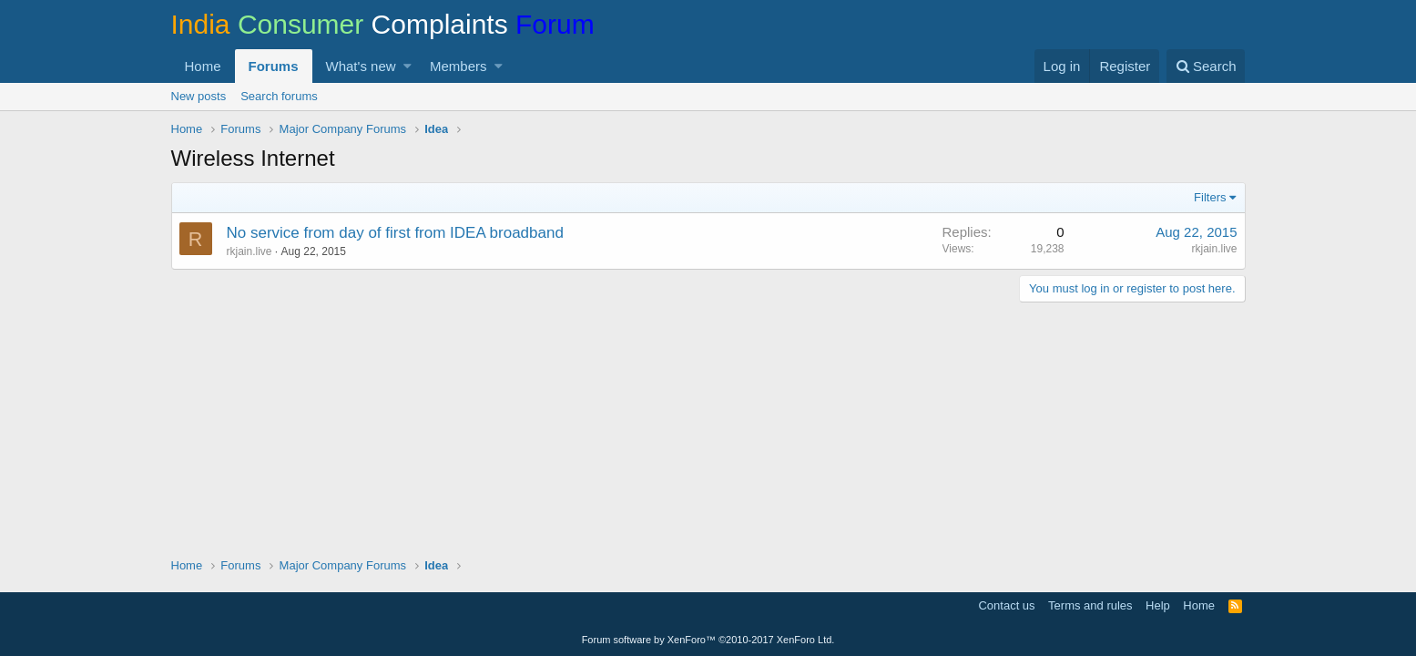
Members (458, 66)
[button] (407, 66)
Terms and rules (1090, 605)
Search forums (279, 96)
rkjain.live (249, 251)
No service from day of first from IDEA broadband (395, 232)
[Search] (1206, 66)
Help (1158, 605)
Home (203, 66)
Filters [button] (1210, 197)
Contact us (1006, 605)
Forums (274, 66)
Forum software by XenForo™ (708, 639)
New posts (199, 96)
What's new (361, 66)
